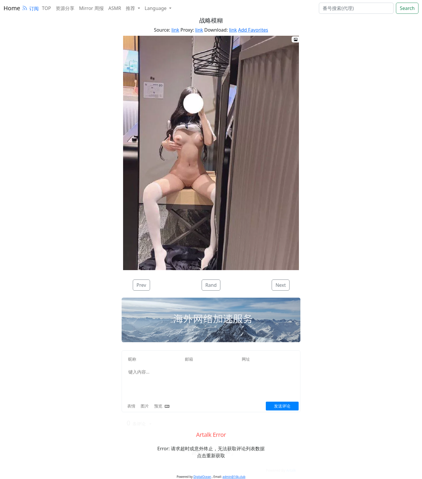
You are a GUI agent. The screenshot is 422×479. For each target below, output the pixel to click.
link (175, 30)
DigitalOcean (202, 477)
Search (407, 8)
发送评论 (282, 406)
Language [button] (156, 8)
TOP (46, 8)
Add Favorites (253, 30)
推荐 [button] (131, 8)
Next (280, 285)
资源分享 (65, 8)
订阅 (30, 8)
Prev (141, 285)
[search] (356, 8)
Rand (211, 285)
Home (12, 8)
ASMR (114, 8)
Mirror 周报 (91, 8)
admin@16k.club (233, 477)
